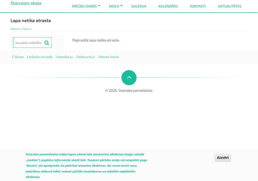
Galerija (138, 6)
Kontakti (198, 6)
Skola (116, 8)
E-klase (18, 57)
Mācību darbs (87, 8)
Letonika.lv (64, 57)
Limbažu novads (40, 57)
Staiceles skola (26, 3)
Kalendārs (168, 6)
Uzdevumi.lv (85, 57)
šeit (83, 161)
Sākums (15, 28)
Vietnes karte (108, 57)
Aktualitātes (229, 6)
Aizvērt (223, 159)
